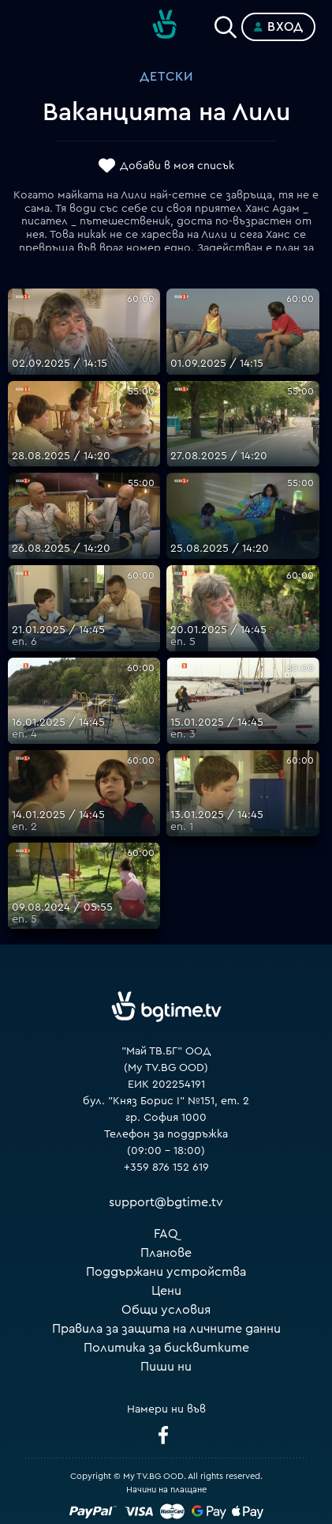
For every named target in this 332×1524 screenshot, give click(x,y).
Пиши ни (166, 1366)
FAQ (166, 1234)
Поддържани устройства (166, 1272)
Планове (166, 1253)
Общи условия (166, 1309)
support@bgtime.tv (166, 1202)
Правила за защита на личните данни (166, 1328)
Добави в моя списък (177, 166)
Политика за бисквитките (166, 1347)
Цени (166, 1290)
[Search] (225, 23)
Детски (166, 76)
